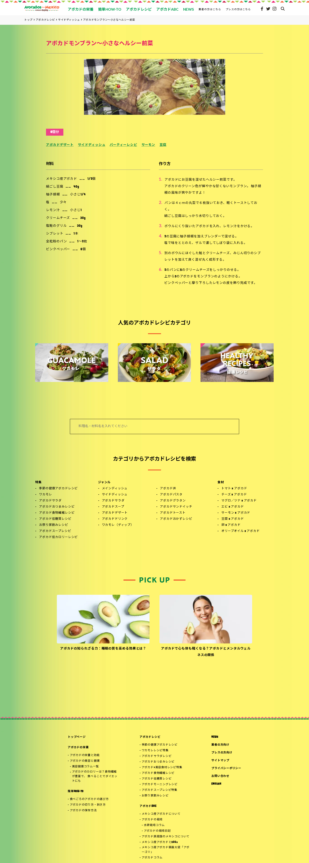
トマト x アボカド (234, 488)
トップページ (77, 737)
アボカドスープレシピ (55, 531)
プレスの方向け (221, 752)
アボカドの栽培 (152, 819)
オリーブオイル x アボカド (240, 531)
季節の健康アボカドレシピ (58, 488)
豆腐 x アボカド (232, 519)
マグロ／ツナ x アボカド (239, 500)
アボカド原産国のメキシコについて (165, 836)
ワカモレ (45, 494)
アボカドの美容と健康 (85, 761)
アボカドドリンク (115, 519)
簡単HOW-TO (76, 791)
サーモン (148, 145)
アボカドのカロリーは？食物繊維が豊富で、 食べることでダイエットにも (94, 776)
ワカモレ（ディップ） (118, 525)
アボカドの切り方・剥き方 (88, 804)
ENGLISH (216, 784)
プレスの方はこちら (238, 9)
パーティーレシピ (123, 145)
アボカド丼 (168, 488)
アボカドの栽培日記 (157, 831)
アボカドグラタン (173, 500)
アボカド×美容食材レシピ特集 (162, 767)
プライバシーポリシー (226, 768)
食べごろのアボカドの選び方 (89, 799)
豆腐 (162, 145)
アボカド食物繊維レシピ (56, 513)
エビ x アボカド (232, 506)
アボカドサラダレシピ (157, 756)
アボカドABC (148, 806)
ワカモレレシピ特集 (155, 750)
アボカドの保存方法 (83, 810)
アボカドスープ (113, 506)
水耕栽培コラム (154, 825)
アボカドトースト (173, 513)
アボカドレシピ (150, 737)
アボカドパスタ (171, 494)
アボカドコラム (152, 857)
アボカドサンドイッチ (176, 506)
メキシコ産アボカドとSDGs (160, 842)
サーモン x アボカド (235, 513)
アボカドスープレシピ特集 (159, 790)
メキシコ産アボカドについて (161, 814)
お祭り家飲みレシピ (53, 525)
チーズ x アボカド (234, 494)
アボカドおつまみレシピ (56, 506)
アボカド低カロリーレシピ (58, 537)
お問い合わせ (220, 776)
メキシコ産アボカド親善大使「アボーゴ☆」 (165, 849)
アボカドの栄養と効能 (85, 755)
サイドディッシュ (91, 145)
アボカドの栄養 (78, 747)
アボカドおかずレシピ (176, 519)
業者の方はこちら (210, 9)
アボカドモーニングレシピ (160, 784)
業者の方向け (220, 744)
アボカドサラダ (50, 500)
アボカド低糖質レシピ (55, 519)
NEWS (214, 737)
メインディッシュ (115, 488)
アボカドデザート (60, 145)
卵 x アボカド (231, 525)
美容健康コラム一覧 (85, 766)
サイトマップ (220, 760)
